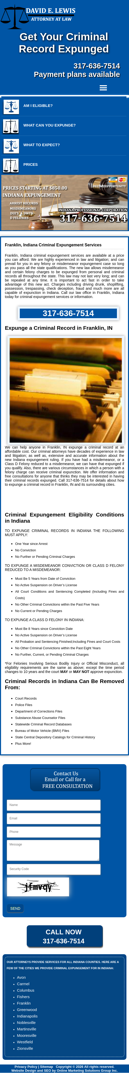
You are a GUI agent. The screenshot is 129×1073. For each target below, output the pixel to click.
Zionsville (25, 1048)
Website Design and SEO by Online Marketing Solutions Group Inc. (64, 1070)
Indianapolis (27, 1016)
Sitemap (46, 1067)
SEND (15, 908)
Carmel (23, 984)
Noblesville (26, 1022)
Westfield (25, 1042)
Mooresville (26, 1035)
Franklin (24, 1003)
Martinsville (26, 1029)
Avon (21, 977)
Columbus (25, 990)
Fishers (23, 996)
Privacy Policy (26, 1067)
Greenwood (27, 1009)
